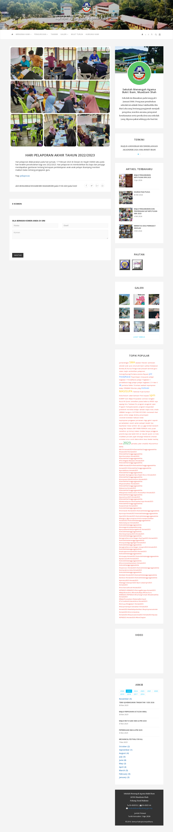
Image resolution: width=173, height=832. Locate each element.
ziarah (131, 423)
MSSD (152, 401)
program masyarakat (146, 407)
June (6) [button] (122, 760)
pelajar (151, 377)
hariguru (128, 412)
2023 (127, 443)
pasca (121, 415)
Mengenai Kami (24, 34)
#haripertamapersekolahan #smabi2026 (133, 607)
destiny (136, 415)
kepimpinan (151, 385)
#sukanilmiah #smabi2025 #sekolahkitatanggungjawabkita (130, 507)
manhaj (155, 439)
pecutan (129, 437)
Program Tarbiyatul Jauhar (128, 407)
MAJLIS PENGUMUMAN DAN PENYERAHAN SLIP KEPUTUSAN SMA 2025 (145, 211)
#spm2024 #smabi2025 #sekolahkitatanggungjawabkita (138, 516)
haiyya (148, 431)
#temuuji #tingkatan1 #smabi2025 (131, 604)
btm (137, 434)
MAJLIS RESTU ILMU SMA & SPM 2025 (133, 721)
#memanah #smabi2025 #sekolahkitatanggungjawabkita (139, 511)
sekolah (122, 366)
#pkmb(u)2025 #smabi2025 (128, 580)
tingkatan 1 (123, 380)
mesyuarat (144, 377)
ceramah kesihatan (126, 418)
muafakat (122, 437)
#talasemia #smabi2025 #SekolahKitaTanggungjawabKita (130, 489)
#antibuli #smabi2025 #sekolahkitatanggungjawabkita (138, 578)
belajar (136, 409)
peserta (122, 434)
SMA (132, 362)
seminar (145, 399)
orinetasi (122, 439)
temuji (131, 431)
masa (129, 426)
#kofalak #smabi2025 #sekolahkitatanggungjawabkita (138, 575)
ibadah (147, 423)
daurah (144, 434)
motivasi (145, 388)
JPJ (126, 369)
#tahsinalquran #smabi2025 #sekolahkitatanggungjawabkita (130, 524)
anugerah (148, 404)
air (141, 434)
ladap (121, 388)
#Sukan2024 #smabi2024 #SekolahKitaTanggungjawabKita (130, 453)
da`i (139, 426)
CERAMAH (127, 388)
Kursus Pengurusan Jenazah (137, 369)
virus (127, 439)
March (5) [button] (123, 770)
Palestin (144, 363)
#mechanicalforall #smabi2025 (130, 587)
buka (121, 444)
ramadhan (134, 401)
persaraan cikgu (141, 420)
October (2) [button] (124, 746)
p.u (142, 426)
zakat (131, 396)
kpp (126, 434)
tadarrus (146, 401)
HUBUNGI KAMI (92, 34)
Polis (141, 396)
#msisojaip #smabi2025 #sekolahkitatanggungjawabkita (139, 556)
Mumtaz (134, 388)
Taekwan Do (132, 404)
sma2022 (145, 444)
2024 (136, 691)
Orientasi (137, 385)
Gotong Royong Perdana (128, 374)
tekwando (147, 437)
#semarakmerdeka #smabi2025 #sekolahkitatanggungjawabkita (130, 571)
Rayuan (145, 374)
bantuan (136, 396)
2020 (156, 691)
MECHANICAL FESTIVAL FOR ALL (131, 739)
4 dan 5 (155, 382)
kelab (142, 418)
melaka (142, 431)
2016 (142, 694)
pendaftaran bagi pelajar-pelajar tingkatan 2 (135, 382)
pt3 (150, 374)
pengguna (154, 431)
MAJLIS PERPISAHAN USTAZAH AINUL (133, 712)
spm (152, 395)
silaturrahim (138, 439)
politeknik (122, 409)
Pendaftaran (125, 376)
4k (120, 385)
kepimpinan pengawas (127, 420)
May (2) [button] (122, 763)
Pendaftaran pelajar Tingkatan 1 (138, 380)
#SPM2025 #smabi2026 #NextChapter (132, 617)
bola (157, 434)
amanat (154, 437)
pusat (154, 428)
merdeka (130, 409)
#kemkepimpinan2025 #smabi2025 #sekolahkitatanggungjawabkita (131, 535)
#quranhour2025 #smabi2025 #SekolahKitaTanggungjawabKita (130, 498)
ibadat (150, 439)
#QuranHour (153, 444)
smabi (156, 409)
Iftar (124, 428)
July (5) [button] (122, 757)
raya (156, 401)
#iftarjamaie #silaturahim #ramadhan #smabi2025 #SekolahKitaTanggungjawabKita (137, 494)
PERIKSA (144, 428)
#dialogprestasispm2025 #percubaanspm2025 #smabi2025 (135, 584)
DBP (134, 428)
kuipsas (146, 396)
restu (149, 428)
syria (130, 366)
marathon (122, 431)
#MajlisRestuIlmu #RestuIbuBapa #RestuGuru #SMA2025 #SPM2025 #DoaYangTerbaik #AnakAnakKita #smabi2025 (138, 595)
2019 (122, 694)
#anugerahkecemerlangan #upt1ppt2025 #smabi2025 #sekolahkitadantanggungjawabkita (138, 539)
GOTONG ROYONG (139, 412)
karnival (150, 369)
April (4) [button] (122, 767)
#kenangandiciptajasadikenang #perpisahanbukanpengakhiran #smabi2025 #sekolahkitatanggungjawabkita (135, 529)
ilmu (126, 404)
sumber (134, 426)
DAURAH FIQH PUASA (142, 192)
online (126, 415)
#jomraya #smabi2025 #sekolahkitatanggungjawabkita (138, 513)
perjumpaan (143, 415)
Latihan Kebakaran (151, 366)
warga (131, 415)
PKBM (138, 428)
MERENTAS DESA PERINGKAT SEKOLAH (145, 227)
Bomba (121, 369)
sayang (121, 404)
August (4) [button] (124, 753)
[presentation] (32, 246)
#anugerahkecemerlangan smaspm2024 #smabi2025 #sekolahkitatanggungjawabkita (138, 548)
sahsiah (142, 409)
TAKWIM (54, 34)
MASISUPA (125, 391)
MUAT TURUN (77, 34)
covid (132, 439)
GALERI (64, 34)
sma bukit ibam (138, 366)
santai (136, 423)
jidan (140, 444)
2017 (136, 694)
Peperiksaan (135, 377)
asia (129, 434)
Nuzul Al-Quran (124, 401)
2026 (122, 691)
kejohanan (123, 426)
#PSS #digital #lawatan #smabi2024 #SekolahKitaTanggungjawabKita (131, 462)
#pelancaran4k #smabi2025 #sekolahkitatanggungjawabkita (130, 560)
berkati (149, 426)
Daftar (131, 385)
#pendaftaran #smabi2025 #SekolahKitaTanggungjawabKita (130, 471)
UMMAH (122, 412)
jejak (134, 437)
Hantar (18, 255)
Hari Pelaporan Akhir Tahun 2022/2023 (60, 155)
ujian (154, 404)
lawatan (138, 363)
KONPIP (122, 399)
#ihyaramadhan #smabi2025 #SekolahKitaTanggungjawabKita (130, 485)
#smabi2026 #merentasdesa (129, 612)
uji (128, 431)
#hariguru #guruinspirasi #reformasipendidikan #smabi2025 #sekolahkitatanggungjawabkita (136, 519)
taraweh (155, 426)
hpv (152, 423)
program (141, 404)
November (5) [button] (125, 699)
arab (126, 366)
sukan (121, 371)
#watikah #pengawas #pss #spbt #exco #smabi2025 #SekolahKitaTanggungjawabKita (137, 476)
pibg (139, 388)
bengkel (151, 399)
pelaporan (25, 176)
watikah (143, 385)
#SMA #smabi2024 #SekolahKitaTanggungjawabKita (137, 465)
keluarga (140, 437)
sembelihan (133, 371)
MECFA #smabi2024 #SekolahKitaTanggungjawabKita (138, 449)
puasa (141, 401)
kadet (134, 434)
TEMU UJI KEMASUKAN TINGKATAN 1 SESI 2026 (136, 702)
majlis (126, 371)
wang (121, 428)
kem (126, 399)
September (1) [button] (125, 750)
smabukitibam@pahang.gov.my (140, 808)
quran (150, 434)
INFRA (121, 447)
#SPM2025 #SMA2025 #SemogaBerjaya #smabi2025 (137, 590)
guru (155, 369)
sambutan (151, 363)
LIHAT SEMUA (139, 337)
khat (156, 412)
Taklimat (136, 392)
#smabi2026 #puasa (150, 615)
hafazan (136, 418)
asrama (140, 374)
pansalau (134, 444)
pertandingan (124, 363)
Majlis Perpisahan (135, 399)
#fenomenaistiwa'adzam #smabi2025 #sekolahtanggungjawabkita (132, 564)
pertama (125, 385)
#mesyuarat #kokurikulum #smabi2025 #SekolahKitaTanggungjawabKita (133, 480)
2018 (129, 694)
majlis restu (149, 409)
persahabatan (124, 423)
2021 (149, 691)
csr (154, 434)
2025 (129, 691)
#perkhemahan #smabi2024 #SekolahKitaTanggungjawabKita (130, 457)
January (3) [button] (124, 777)
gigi (145, 426)
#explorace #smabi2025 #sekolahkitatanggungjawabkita (139, 568)
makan (136, 431)
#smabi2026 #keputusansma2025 (131, 615)
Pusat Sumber (145, 392)
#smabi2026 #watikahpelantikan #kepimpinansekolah (138, 609)
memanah (150, 412)
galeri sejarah (153, 420)
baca (145, 439)
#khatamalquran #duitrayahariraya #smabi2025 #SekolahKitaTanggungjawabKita (136, 502)
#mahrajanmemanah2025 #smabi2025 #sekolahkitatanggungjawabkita (133, 552)
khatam (129, 428)
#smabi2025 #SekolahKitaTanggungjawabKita (135, 468)
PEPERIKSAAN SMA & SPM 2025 (130, 730)
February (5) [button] (124, 774)
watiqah (142, 423)
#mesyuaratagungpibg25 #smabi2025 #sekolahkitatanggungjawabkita (132, 544)
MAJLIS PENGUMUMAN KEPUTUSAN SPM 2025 (142, 176)
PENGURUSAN (41, 34)
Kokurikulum (123, 396)
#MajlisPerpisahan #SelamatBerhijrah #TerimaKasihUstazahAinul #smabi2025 (133, 600)
